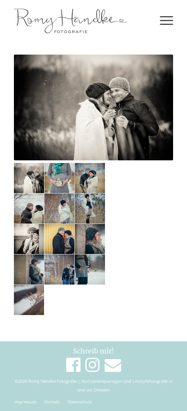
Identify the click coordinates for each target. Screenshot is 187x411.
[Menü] (162, 21)
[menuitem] (25, 402)
